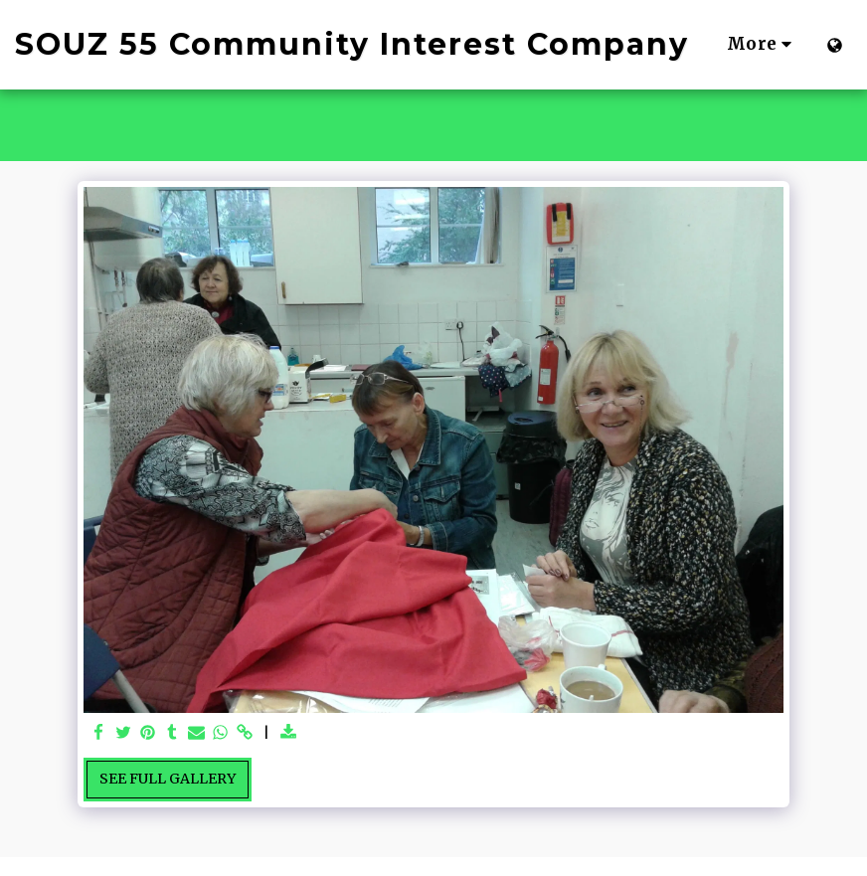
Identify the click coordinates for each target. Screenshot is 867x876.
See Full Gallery (167, 779)
